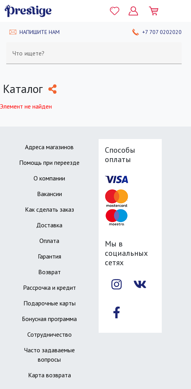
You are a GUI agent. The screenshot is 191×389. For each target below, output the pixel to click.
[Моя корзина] (156, 11)
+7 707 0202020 (162, 32)
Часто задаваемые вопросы (49, 354)
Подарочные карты (49, 303)
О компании (49, 178)
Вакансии (49, 194)
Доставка (49, 225)
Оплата (49, 240)
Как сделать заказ (49, 209)
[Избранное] (114, 11)
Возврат (49, 272)
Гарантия (49, 256)
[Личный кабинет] (133, 11)
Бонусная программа (49, 319)
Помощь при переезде (49, 162)
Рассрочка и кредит (49, 287)
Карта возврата (49, 375)
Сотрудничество (49, 334)
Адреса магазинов (49, 147)
